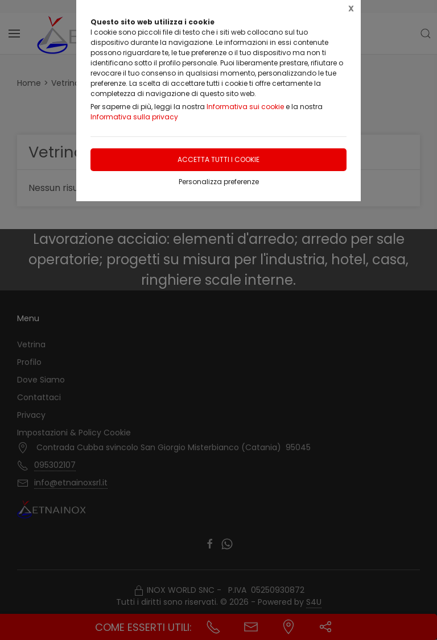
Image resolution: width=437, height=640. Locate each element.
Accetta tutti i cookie (218, 159)
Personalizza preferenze (219, 181)
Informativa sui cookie (245, 106)
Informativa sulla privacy (134, 117)
